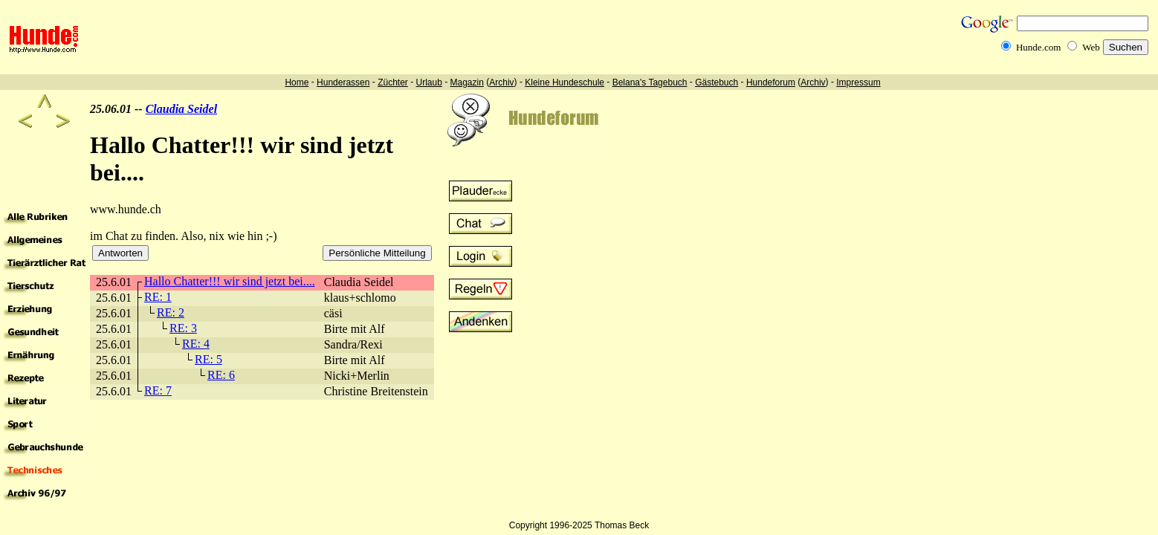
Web (1091, 47)
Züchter (393, 82)
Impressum (858, 82)
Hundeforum (770, 82)
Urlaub (428, 82)
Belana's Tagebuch (650, 82)
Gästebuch (716, 82)
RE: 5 (208, 359)
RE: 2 (170, 312)
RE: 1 (158, 297)
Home (296, 82)
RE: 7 (158, 390)
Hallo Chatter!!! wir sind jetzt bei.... (229, 281)
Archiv (501, 82)
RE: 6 (221, 375)
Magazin (467, 82)
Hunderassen (343, 82)
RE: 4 (196, 343)
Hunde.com (1038, 47)
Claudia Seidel (181, 109)
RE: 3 (183, 328)
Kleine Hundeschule (564, 82)
